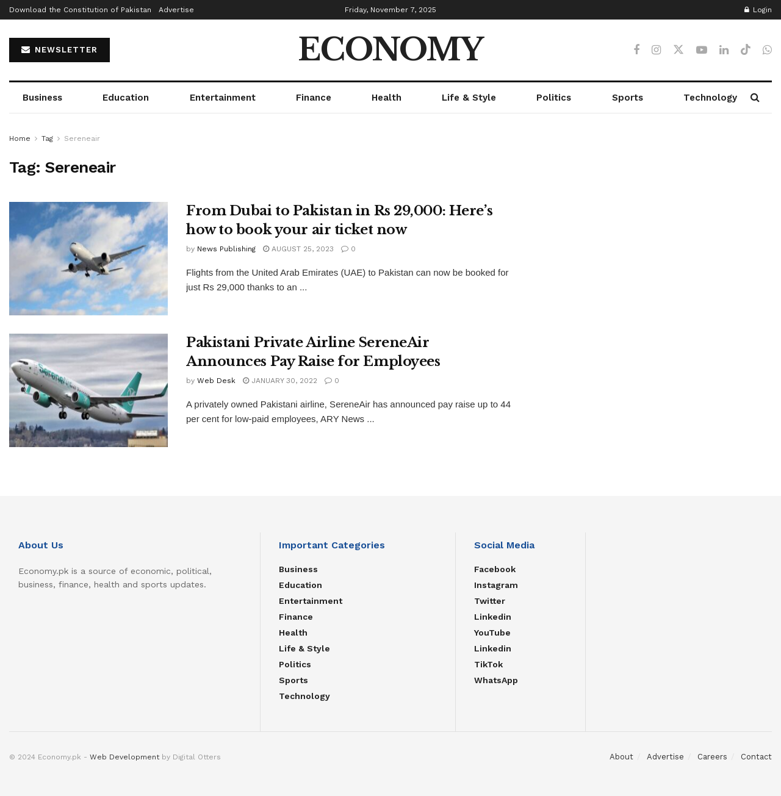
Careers (712, 756)
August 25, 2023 (298, 249)
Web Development (124, 757)
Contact (756, 756)
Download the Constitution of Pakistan (80, 9)
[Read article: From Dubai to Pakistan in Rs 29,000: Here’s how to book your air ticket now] (88, 258)
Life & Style (469, 97)
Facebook (495, 569)
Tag (47, 138)
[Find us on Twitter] (678, 50)
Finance (313, 97)
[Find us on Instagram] (656, 50)
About (621, 756)
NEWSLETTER (59, 49)
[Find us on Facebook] (636, 50)
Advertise (176, 9)
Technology (710, 97)
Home (20, 138)
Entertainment (223, 97)
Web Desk (216, 380)
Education (126, 97)
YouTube (492, 632)
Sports (627, 97)
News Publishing (226, 249)
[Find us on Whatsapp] (767, 50)
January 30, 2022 (280, 380)
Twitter (489, 601)
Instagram (496, 585)
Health (386, 97)
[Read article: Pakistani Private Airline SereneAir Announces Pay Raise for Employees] (88, 390)
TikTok (488, 664)
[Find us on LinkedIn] (724, 50)
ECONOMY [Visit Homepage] (390, 50)
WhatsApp (496, 680)
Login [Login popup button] (758, 9)
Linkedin (492, 617)
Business (42, 97)
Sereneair (82, 138)
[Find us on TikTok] (745, 50)
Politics (553, 97)
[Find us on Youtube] (701, 50)
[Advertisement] (655, 217)
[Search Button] (755, 97)
